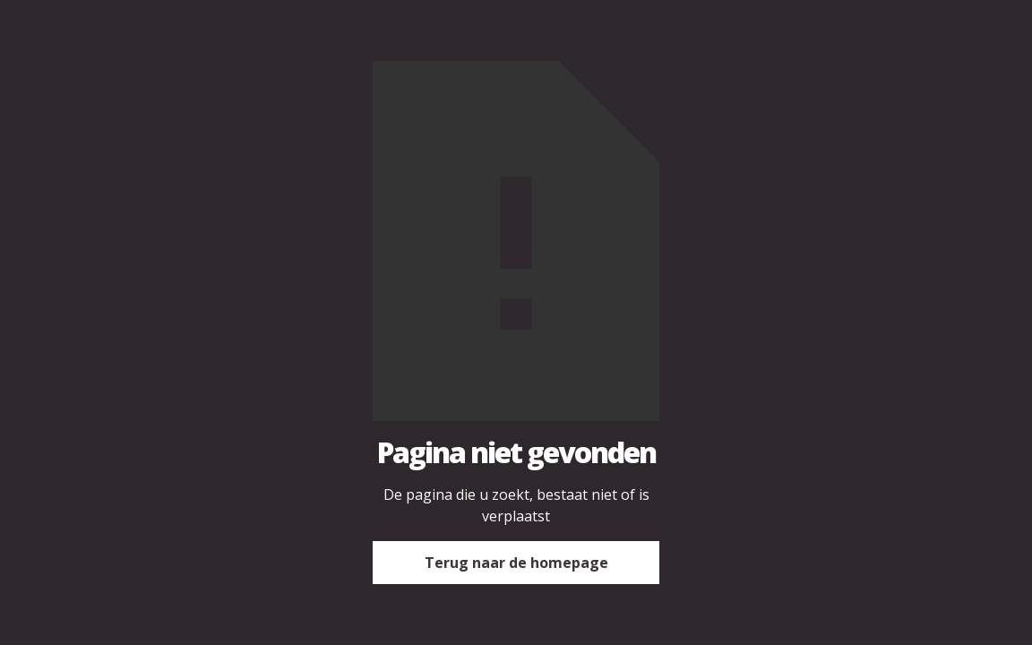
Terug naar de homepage (516, 562)
